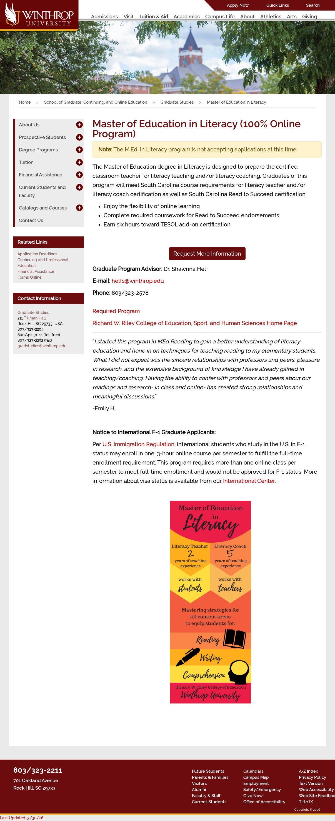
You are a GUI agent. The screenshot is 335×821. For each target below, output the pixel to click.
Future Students (208, 771)
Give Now (252, 795)
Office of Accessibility (264, 801)
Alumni (199, 789)
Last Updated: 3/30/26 (21, 818)
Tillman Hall (35, 318)
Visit (129, 16)
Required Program (116, 311)
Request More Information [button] (207, 253)
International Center (249, 481)
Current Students (209, 801)
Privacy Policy (312, 777)
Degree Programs (38, 150)
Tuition (26, 162)
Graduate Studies (177, 102)
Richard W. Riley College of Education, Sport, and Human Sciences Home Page (194, 323)
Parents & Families (210, 777)
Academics (187, 16)
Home (25, 102)
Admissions (104, 16)
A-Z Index (308, 771)
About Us (29, 125)
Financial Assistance (40, 175)
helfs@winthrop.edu (138, 281)
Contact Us (31, 220)
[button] (25, 51)
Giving (309, 16)
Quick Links (277, 5)
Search (313, 5)
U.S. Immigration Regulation (138, 444)
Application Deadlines (37, 254)
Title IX (306, 801)
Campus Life (220, 16)
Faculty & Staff (206, 795)
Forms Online (29, 277)
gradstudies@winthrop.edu (42, 346)
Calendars (253, 771)
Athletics (270, 16)
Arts (292, 16)
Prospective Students (42, 137)
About (247, 16)
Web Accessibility (316, 789)
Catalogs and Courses (43, 208)
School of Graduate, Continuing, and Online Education (95, 102)
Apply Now (238, 5)
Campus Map (256, 777)
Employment (256, 783)
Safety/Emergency (262, 789)
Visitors (199, 783)
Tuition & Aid (153, 16)
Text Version (311, 783)
